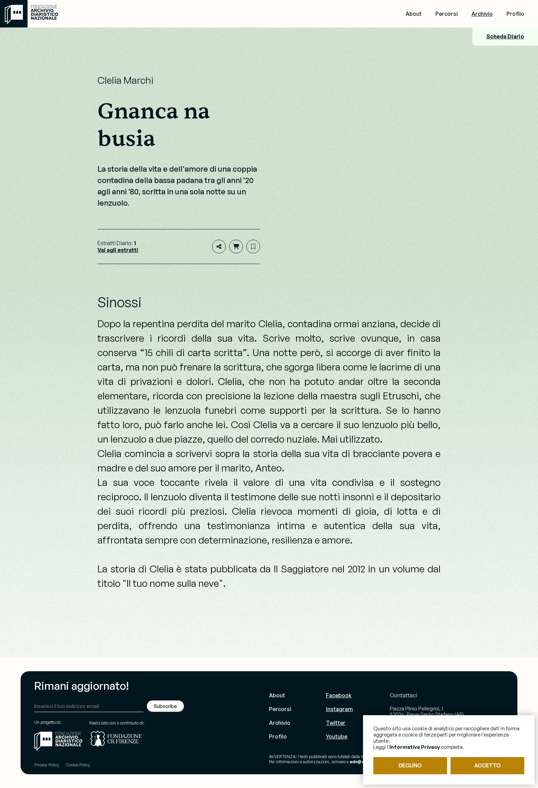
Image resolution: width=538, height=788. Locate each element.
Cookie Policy (78, 764)
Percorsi (446, 13)
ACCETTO (487, 765)
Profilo (515, 13)
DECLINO (410, 765)
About (414, 13)
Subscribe (165, 706)
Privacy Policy (46, 764)
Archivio (482, 13)
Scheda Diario (505, 36)
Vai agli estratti (117, 250)
